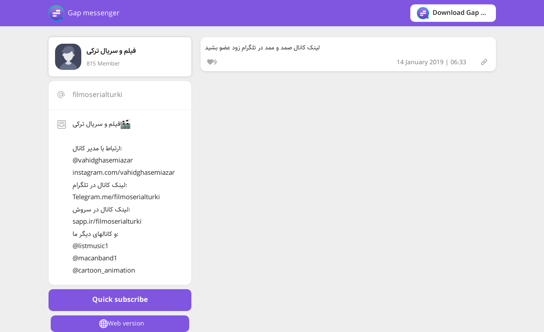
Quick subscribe (120, 299)
